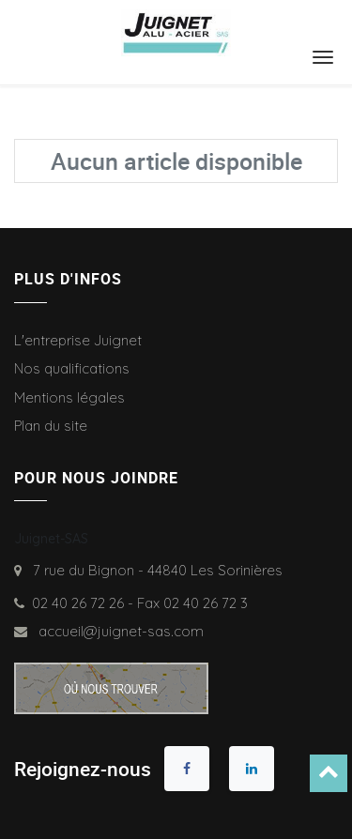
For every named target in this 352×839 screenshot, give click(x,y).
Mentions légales (69, 397)
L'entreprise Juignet (78, 340)
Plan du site (50, 426)
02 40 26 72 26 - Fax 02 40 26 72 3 (140, 603)
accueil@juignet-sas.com (117, 631)
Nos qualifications (72, 368)
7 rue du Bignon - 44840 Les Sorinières (154, 570)
